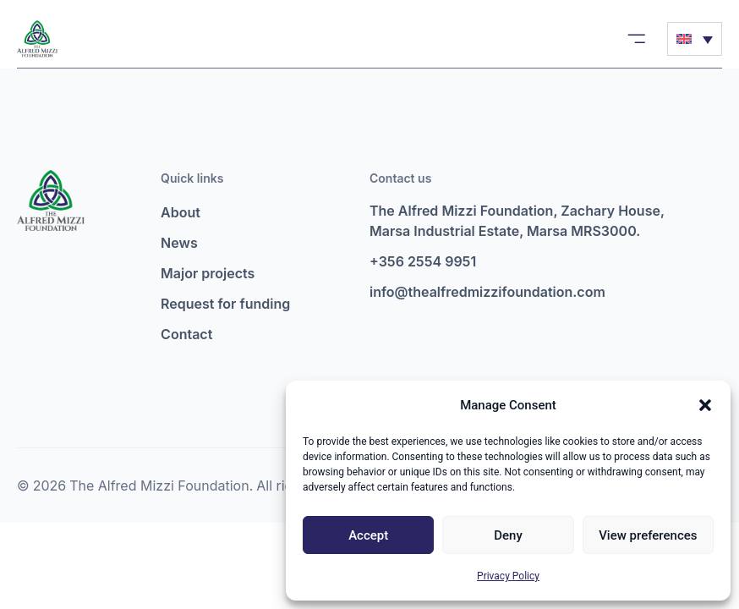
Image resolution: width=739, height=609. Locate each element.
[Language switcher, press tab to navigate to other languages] (694, 39)
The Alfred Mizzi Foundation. (161, 485)
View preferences (648, 535)
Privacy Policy (508, 576)
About (180, 212)
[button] (705, 405)
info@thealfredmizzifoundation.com (487, 291)
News (179, 242)
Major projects (208, 273)
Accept (368, 535)
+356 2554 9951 (423, 261)
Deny (508, 535)
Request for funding (225, 303)
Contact (186, 334)
